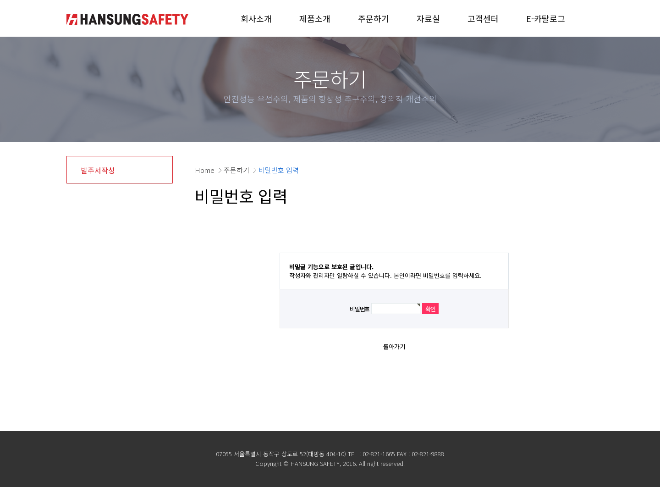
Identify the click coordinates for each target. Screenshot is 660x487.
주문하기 (373, 18)
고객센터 (483, 18)
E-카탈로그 (545, 18)
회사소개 (256, 18)
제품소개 (314, 18)
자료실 (428, 18)
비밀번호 (359, 308)
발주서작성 (98, 170)
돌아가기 (394, 346)
